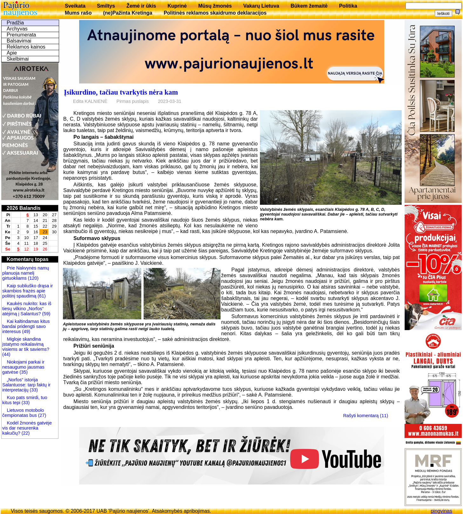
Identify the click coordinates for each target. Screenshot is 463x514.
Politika (348, 6)
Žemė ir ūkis (141, 6)
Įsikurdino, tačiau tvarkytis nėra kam (121, 92)
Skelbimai (18, 59)
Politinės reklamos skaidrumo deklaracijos (215, 13)
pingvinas (441, 511)
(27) (41, 415)
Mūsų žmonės (215, 6)
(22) (25, 433)
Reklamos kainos (26, 47)
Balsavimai (19, 40)
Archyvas (17, 28)
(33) (34, 389)
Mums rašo (78, 13)
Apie (12, 53)
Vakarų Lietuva (261, 6)
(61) (41, 295)
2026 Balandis (24, 208)
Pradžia (15, 22)
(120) (33, 278)
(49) (25, 331)
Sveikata (75, 6)
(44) (6, 354)
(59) (46, 313)
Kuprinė (177, 6)
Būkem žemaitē (309, 6)
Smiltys (106, 6)
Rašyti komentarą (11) (365, 415)
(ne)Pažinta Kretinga (127, 13)
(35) (23, 372)
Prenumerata (21, 34)
